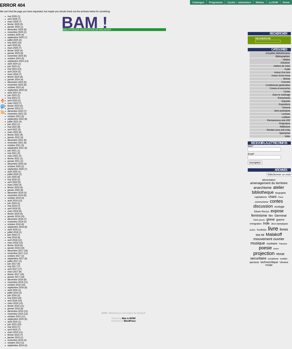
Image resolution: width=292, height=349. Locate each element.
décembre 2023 (15, 82)
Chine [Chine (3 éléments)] (280, 197)
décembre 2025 (15, 29)
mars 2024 (13, 74)
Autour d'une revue (280, 75)
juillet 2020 (13, 174)
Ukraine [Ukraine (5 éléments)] (284, 262)
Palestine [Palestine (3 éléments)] (283, 244)
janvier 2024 (14, 79)
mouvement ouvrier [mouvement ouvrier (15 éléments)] (268, 239)
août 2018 (12, 229)
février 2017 (13, 274)
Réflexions (285, 126)
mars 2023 (13, 103)
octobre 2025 (14, 34)
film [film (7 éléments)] (271, 215)
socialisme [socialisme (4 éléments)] (273, 258)
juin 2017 (12, 264)
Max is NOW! (129, 318)
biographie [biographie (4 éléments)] (280, 193)
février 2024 (13, 77)
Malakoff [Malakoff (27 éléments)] (274, 234)
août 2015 (12, 321)
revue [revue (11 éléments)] (280, 254)
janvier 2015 (14, 337)
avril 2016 (12, 300)
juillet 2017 (13, 261)
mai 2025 (12, 42)
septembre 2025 (16, 37)
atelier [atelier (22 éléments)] (278, 187)
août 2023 (12, 92)
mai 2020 (12, 179)
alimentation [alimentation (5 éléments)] (268, 179)
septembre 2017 (16, 258)
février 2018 (13, 245)
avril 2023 (12, 100)
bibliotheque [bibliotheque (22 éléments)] (263, 192)
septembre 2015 (16, 319)
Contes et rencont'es (280, 88)
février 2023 (13, 106)
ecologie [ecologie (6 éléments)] (279, 206)
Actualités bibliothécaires (278, 53)
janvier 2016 (14, 308)
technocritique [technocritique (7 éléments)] (269, 262)
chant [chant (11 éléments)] (272, 197)
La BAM (273, 2)
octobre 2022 (14, 116)
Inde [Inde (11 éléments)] (266, 223)
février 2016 (13, 306)
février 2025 (13, 50)
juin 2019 (12, 203)
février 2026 (13, 24)
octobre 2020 (14, 166)
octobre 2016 (14, 285)
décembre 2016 (15, 279)
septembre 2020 (16, 169)
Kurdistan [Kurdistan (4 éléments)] (261, 229)
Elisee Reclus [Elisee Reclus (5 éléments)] (261, 211)
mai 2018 (12, 237)
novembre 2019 (15, 195)
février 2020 (13, 187)
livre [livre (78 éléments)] (273, 228)
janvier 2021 (14, 161)
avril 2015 (12, 329)
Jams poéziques (282, 110)
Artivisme (285, 62)
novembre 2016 (15, 282)
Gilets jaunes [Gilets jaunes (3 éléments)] (259, 220)
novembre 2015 (15, 314)
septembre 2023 (16, 90)
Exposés (286, 101)
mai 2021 (12, 153)
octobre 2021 (14, 145)
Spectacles (284, 133)
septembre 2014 (16, 345)
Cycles (287, 91)
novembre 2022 (15, 113)
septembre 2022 (16, 119)
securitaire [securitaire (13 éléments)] (258, 258)
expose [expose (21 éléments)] (277, 211)
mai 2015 (12, 327)
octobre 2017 (14, 256)
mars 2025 (13, 48)
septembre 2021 (16, 148)
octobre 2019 (14, 198)
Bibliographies (283, 56)
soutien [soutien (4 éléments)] (283, 258)
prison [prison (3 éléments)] (276, 248)
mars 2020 (13, 185)
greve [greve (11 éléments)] (270, 219)
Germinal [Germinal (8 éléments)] (281, 215)
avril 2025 (12, 45)
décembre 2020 (15, 163)
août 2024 (12, 63)
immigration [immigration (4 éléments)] (256, 223)
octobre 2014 (14, 342)
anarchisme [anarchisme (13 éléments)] (263, 188)
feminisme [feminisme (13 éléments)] (259, 215)
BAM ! (85, 22)
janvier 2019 (14, 216)
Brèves (286, 78)
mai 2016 (12, 298)
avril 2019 (12, 208)
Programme (216, 2)
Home (286, 2)
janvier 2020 (14, 190)
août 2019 (12, 200)
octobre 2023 (14, 87)
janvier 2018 (14, 248)
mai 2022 (12, 127)
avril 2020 (12, 182)
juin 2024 (12, 66)
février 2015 (13, 335)
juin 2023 (12, 95)
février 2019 (13, 213)
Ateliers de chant (282, 66)
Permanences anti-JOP (278, 120)
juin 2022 (12, 124)
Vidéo (287, 136)
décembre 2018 (15, 219)
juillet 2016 (13, 292)
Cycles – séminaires (239, 2)
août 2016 (12, 290)
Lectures (286, 114)
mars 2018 (13, 242)
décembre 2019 (15, 192)
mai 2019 (12, 206)
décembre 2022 (15, 111)
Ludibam (286, 117)
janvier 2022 (14, 137)
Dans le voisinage (281, 94)
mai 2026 (12, 16)
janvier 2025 (14, 53)
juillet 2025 (13, 40)
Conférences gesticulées (278, 85)
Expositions (284, 104)
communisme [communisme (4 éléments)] (261, 202)
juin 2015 (12, 324)
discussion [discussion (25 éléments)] (263, 206)
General (286, 107)
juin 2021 (12, 150)
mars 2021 (13, 156)
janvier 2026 (14, 27)
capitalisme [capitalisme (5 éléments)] (260, 197)
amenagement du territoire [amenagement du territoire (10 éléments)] (268, 183)
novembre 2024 (15, 56)
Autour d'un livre (282, 72)
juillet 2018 (13, 232)
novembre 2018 (15, 221)
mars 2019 (13, 211)
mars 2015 (13, 332)
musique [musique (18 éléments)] (258, 243)
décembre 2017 (15, 250)
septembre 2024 (16, 61)
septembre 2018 (16, 227)
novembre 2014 (15, 340)
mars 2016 (13, 303)
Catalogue (198, 2)
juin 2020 (12, 177)
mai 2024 (12, 69)
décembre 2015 (15, 311)
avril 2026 (12, 19)
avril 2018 (12, 240)
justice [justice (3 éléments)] (252, 230)
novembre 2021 (15, 142)
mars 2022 (13, 132)
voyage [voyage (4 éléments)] (268, 265)
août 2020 (12, 171)
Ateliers (286, 59)
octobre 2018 (14, 224)
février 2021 (13, 158)
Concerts (285, 82)
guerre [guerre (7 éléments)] (280, 219)
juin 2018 (12, 235)
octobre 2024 (14, 58)
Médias (260, 2)
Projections (284, 123)
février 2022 (13, 135)
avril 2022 (12, 129)
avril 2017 (12, 269)
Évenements (284, 98)
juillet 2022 (13, 121)
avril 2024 (12, 71)
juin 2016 (12, 295)
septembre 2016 (16, 287)
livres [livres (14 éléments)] (284, 229)
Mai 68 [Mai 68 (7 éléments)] (260, 234)
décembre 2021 (15, 140)
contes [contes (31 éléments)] (276, 201)
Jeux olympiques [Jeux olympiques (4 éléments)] (279, 223)
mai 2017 (12, 266)
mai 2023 (12, 98)
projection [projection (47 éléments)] (264, 253)
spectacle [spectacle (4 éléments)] (254, 262)
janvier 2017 (14, 277)
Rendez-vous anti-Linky (278, 130)
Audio (287, 69)
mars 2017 (13, 271)
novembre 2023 (15, 84)
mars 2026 (13, 21)
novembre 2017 (15, 253)
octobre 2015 (14, 316)
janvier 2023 (14, 108)
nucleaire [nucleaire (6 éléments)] (271, 243)
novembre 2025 (15, 32)
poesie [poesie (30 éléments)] (265, 247)
